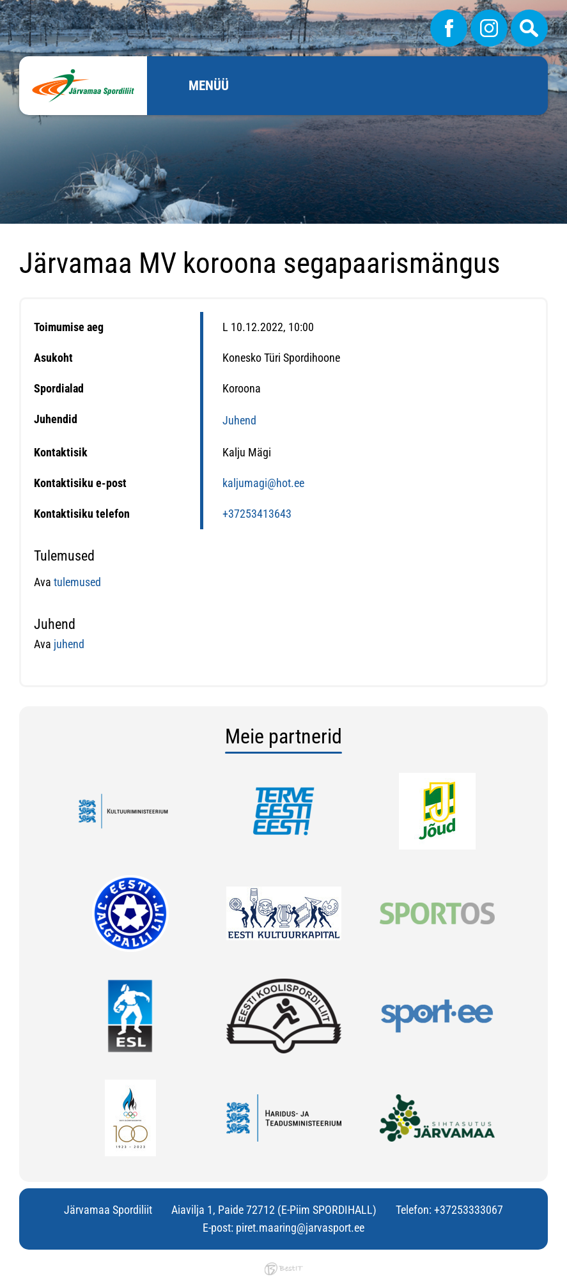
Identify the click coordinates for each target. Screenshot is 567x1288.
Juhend (239, 420)
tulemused (77, 582)
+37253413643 (256, 513)
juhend (67, 644)
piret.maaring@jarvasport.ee (300, 1227)
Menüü (209, 86)
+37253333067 (468, 1209)
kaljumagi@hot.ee (263, 483)
